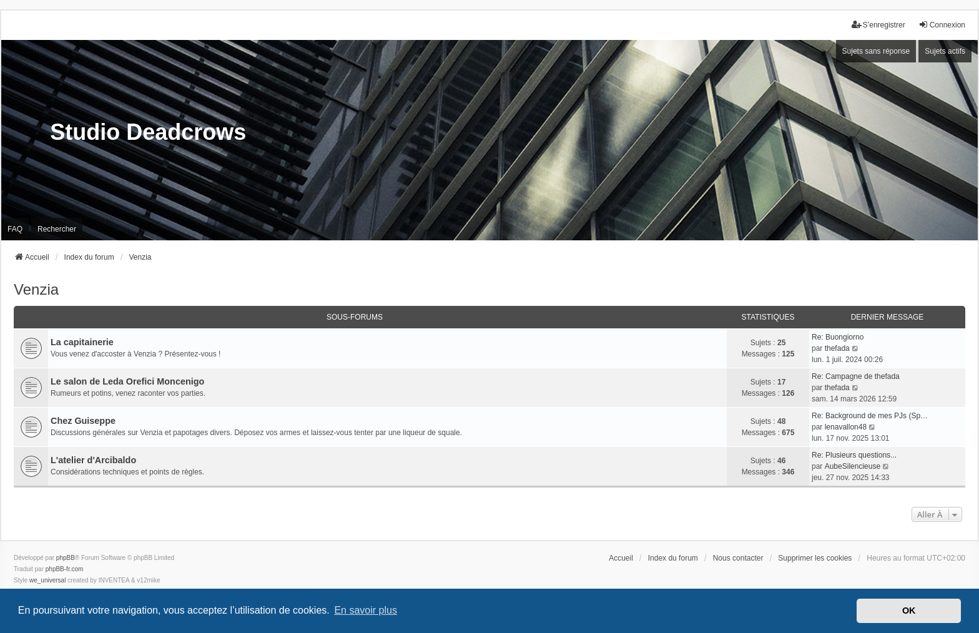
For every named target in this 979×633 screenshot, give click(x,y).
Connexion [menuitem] (941, 24)
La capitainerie (82, 342)
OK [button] (909, 611)
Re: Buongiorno (837, 337)
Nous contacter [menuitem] (738, 558)
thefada (837, 348)
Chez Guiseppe (83, 421)
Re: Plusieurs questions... (854, 455)
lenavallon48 (846, 427)
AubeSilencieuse (852, 466)
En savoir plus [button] (365, 610)
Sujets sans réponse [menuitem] (876, 51)
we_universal (47, 580)
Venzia (36, 289)
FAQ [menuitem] (14, 229)
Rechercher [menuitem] (56, 229)
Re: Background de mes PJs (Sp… (870, 415)
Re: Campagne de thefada (856, 376)
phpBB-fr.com (65, 569)
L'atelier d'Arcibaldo (93, 460)
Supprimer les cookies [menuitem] (815, 558)
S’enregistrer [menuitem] (878, 24)
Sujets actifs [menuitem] (945, 51)
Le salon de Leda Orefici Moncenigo (127, 381)
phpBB (65, 557)
